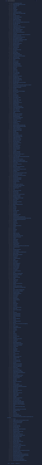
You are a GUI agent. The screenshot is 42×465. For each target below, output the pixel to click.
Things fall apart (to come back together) (19, 27)
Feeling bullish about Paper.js (17, 436)
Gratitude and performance (17, 293)
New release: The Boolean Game (18, 273)
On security (14, 93)
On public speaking (16, 250)
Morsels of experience (16, 264)
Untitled (14, 278)
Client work (14, 88)
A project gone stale (16, 5)
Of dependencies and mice (17, 327)
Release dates (15, 308)
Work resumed (15, 48)
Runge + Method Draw (16, 108)
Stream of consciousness (16, 313)
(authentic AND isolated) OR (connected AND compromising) (22, 218)
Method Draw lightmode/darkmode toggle (19, 126)
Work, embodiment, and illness (17, 38)
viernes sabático (15, 162)
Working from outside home (17, 78)
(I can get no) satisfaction (17, 121)
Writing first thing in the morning (18, 235)
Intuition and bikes (16, 244)
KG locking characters (16, 181)
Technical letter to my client (17, 138)
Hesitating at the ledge (16, 277)
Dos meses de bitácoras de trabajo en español (20, 172)
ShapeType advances (16, 101)
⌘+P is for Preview (16, 98)
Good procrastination (16, 437)
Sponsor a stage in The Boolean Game (18, 289)
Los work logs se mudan (16, 155)
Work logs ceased (15, 387)
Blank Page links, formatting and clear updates (20, 39)
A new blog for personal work (17, 54)
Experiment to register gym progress (18, 402)
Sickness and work (16, 268)
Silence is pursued (15, 199)
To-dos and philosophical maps (17, 136)
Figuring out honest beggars (17, 370)
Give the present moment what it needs (19, 406)
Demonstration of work (16, 410)
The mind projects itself (16, 360)
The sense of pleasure (16, 368)
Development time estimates (17, 201)
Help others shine (15, 373)
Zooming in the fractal (16, 377)
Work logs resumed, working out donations (19, 175)
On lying (14, 418)
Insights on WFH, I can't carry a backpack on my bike (21, 420)
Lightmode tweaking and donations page (19, 125)
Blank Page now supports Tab (17, 79)
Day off (14, 407)
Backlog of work (15, 74)
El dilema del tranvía (16, 157)
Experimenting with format (17, 342)
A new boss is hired (16, 353)
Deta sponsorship (15, 132)
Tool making (15, 341)
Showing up (15, 68)
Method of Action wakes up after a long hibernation (20, 454)
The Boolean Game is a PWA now (18, 184)
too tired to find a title (16, 351)
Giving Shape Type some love (17, 102)
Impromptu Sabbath (16, 210)
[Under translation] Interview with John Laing (19, 460)
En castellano (15, 220)
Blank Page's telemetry (16, 53)
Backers (9, 463)
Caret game (15, 150)
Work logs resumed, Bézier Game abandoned (19, 386)
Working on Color (15, 83)
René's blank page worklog (17, 49)
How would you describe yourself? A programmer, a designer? (22, 84)
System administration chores (17, 390)
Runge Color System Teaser (17, 118)
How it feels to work (16, 42)
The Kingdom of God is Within (17, 338)
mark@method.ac (17, 463)
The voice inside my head (17, 361)
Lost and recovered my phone (17, 422)
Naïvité (14, 112)
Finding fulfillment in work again (18, 371)
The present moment (16, 243)
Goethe (14, 405)
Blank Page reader (16, 191)
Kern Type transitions (16, 18)
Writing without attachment (17, 186)
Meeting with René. (16, 103)
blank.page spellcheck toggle (17, 130)
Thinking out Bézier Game (17, 440)
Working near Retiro (16, 442)
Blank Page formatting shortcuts (18, 40)
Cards (14, 189)
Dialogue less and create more (17, 392)
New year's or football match (17, 366)
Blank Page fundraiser (16, 44)
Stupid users (15, 221)
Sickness (14, 205)
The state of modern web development (19, 32)
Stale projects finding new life (17, 376)
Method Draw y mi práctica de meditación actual (20, 161)
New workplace (15, 348)
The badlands (15, 329)
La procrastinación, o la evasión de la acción (19, 169)
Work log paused (15, 176)
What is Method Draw (16, 146)
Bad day (14, 228)
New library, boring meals (17, 249)
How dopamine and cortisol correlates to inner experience (21, 34)
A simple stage (15, 9)
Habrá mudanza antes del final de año (18, 166)
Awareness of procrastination (17, 43)
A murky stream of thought (17, 190)
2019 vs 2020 (15, 200)
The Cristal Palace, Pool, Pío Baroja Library (19, 445)
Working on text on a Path (17, 140)
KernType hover (15, 122)
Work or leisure (15, 71)
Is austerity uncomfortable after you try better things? (21, 245)
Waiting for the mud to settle (17, 274)
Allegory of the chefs (16, 233)
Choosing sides (15, 240)
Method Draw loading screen (17, 128)
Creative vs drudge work (16, 127)
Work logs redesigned (16, 141)
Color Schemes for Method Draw (18, 117)
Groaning (14, 224)
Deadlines (14, 411)
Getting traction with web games (18, 457)
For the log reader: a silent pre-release (18, 185)
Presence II (14, 230)
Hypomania (15, 302)
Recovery (14, 382)
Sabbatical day (15, 69)
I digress (14, 259)
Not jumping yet (15, 275)
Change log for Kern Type (17, 25)
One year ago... (15, 211)
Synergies (14, 319)
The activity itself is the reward (17, 385)
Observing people (15, 62)
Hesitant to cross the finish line (17, 283)
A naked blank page (16, 47)
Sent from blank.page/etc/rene (17, 106)
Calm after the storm (16, 336)
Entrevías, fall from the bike (17, 415)
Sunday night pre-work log (17, 142)
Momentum (15, 333)
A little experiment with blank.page (18, 107)
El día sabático (15, 171)
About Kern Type (15, 24)
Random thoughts (15, 253)
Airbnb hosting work (16, 414)
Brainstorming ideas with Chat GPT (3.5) (19, 37)
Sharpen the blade (16, 133)
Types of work (15, 67)
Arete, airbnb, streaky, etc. (17, 447)
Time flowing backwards (16, 258)
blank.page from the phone (17, 87)
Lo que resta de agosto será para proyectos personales (21, 156)
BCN (13, 248)
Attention (14, 14)
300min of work (15, 391)
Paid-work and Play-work (16, 145)
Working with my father (16, 58)
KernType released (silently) (17, 179)
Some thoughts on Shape (17, 97)
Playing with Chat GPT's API (17, 35)
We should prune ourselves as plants (18, 401)
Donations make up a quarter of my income (19, 86)
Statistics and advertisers (16, 316)
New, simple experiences (16, 63)
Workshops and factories (16, 195)
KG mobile (14, 182)
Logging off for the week (16, 137)
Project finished (15, 223)
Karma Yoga (15, 312)
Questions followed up (16, 299)
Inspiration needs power (16, 151)
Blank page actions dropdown (17, 76)
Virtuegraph (15, 396)
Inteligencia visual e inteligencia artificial (19, 160)
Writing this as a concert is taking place (19, 404)
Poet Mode (14, 131)
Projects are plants (16, 395)
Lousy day (14, 347)
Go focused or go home (16, 425)
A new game (15, 10)
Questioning (15, 337)
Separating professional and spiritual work (19, 219)
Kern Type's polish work (16, 23)
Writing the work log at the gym (17, 421)
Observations (15, 229)
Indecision (14, 226)
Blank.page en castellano (16, 196)
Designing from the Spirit (17, 214)
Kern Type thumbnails (16, 15)
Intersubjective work (16, 77)
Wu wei (14, 352)
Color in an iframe (15, 92)
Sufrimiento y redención (16, 167)
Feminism (14, 284)
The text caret (15, 33)
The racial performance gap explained (18, 459)
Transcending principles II (17, 321)
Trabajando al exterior (16, 170)
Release (14, 272)
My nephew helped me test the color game (19, 82)
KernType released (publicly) (17, 177)
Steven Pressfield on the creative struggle (19, 13)
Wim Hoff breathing (16, 427)
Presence (14, 231)
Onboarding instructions (16, 314)
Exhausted (14, 282)
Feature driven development (17, 381)
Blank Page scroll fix (16, 81)
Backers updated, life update (17, 30)
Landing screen (15, 280)
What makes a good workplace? (17, 254)
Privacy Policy (15, 304)
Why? (14, 288)
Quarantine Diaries (16, 187)
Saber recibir (15, 165)
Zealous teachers (15, 303)
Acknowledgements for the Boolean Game (19, 287)
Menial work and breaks (16, 152)
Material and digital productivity (18, 204)
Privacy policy (12, 463)
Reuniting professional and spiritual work (19, 216)
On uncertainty (15, 269)
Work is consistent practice (17, 20)
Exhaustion (14, 362)
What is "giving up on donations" (18, 29)
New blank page (15, 89)
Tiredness (14, 238)
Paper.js (14, 331)
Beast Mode (15, 380)
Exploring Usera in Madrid (17, 446)
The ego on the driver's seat (17, 356)
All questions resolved (16, 292)
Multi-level (14, 8)
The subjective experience (17, 270)
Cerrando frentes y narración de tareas (19, 194)
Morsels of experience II (16, 263)
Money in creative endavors (17, 309)
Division (14, 59)
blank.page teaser (15, 94)
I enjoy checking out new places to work (19, 435)
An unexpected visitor (16, 73)
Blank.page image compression (17, 113)
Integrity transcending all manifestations (19, 372)
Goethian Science (15, 239)
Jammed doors (15, 297)
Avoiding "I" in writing (16, 432)
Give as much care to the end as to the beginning (20, 323)
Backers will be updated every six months (19, 4)
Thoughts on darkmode (16, 111)
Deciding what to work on (17, 451)
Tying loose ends (15, 279)
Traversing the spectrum (16, 28)
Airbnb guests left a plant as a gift (18, 431)
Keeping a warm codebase (17, 19)
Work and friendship (16, 57)
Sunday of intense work (16, 234)
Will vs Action (15, 423)
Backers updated (15, 52)
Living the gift (15, 120)
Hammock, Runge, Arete (16, 426)
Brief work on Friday (16, 430)
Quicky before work (16, 215)
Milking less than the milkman (17, 363)
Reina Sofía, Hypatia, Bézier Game (18, 441)
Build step (14, 322)
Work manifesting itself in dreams (18, 375)
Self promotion (15, 262)
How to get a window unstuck (17, 452)
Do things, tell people (16, 265)
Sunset (14, 332)
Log (13, 311)
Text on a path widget (16, 72)
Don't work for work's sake (17, 400)
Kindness (14, 317)
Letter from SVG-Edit (16, 123)
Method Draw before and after (17, 135)
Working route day (16, 298)
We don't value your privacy (17, 307)
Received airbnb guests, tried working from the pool (20, 455)
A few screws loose (16, 294)
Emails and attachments (16, 147)
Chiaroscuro (15, 328)
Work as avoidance (16, 96)
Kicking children (15, 367)
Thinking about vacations (17, 64)
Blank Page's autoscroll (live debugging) (19, 91)
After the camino (15, 255)
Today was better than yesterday (18, 343)
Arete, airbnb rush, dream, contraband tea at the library (21, 450)
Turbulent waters (15, 346)
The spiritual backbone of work (17, 174)
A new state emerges (16, 357)
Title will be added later (16, 318)
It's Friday (14, 209)
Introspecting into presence (17, 225)
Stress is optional (15, 326)
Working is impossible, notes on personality (19, 409)
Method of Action (6, 1)
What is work (15, 412)
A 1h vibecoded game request (17, 3)
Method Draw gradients (16, 116)
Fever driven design (16, 267)
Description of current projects (17, 397)
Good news (14, 358)
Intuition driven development (17, 365)
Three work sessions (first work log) (18, 456)
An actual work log (16, 180)
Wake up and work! (16, 45)
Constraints (14, 206)
